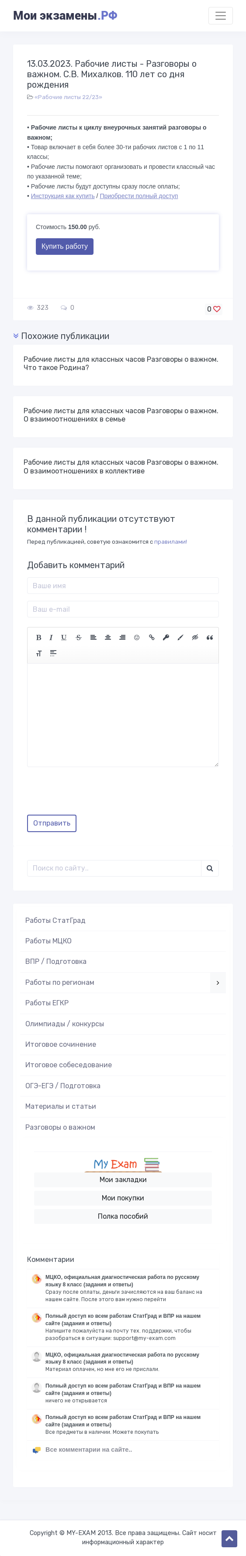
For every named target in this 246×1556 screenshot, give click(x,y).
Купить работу (65, 246)
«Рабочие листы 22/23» (68, 97)
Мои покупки (123, 1198)
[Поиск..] (114, 868)
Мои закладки (123, 1180)
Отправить (51, 823)
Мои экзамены (65, 16)
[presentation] (93, 794)
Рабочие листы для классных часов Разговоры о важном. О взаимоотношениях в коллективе (121, 466)
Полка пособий (123, 1216)
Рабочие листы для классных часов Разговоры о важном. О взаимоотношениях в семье (121, 415)
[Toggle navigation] (220, 15)
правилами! (170, 541)
